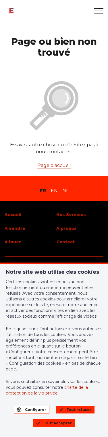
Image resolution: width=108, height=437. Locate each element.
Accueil (13, 214)
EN (54, 190)
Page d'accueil (54, 165)
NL (65, 190)
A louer (13, 241)
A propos (66, 228)
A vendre (15, 228)
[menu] (98, 11)
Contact (65, 241)
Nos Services (71, 214)
